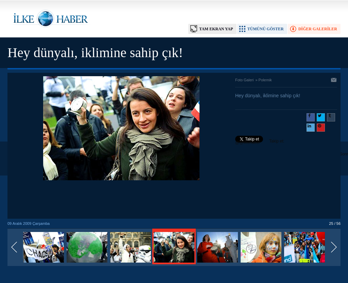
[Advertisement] (121, 200)
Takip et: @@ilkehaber (259, 142)
